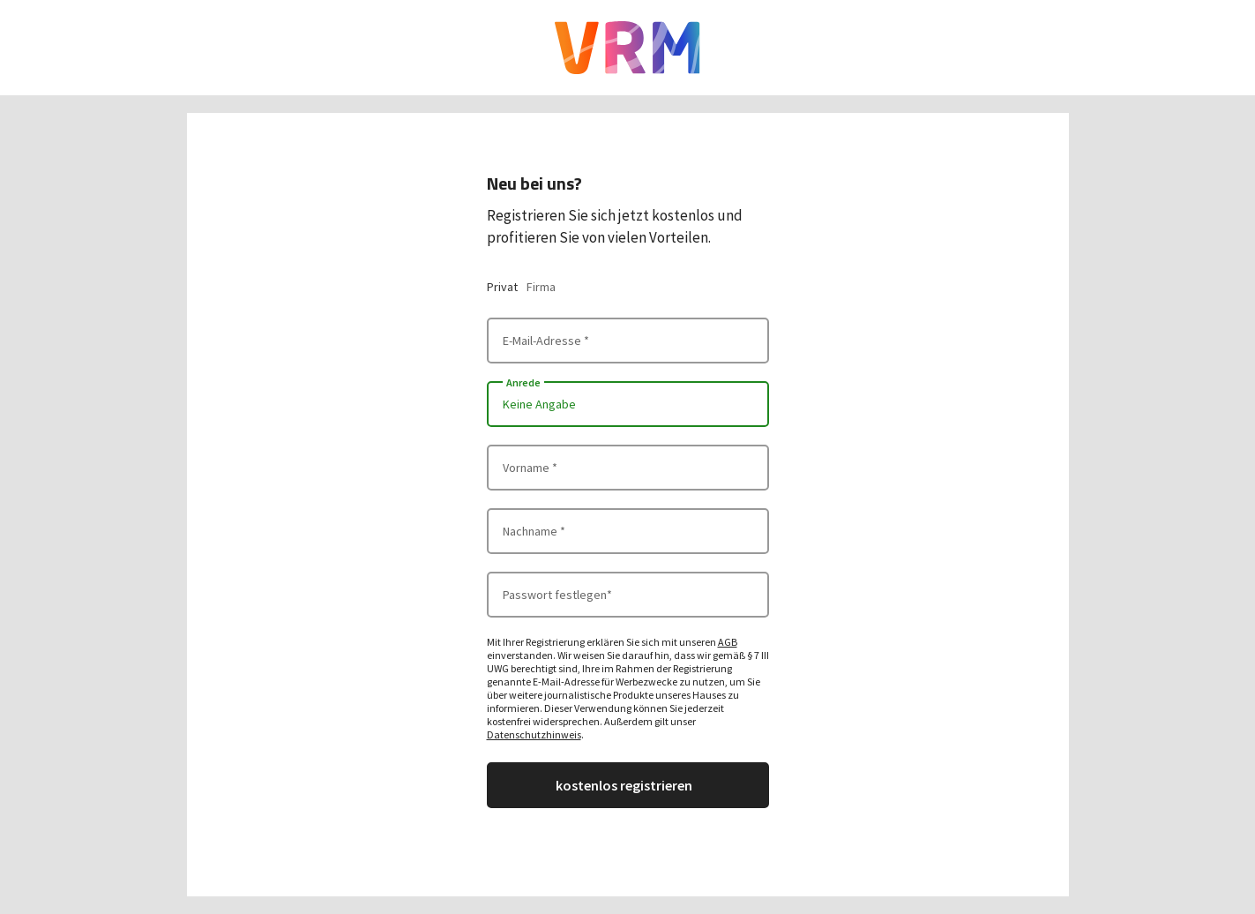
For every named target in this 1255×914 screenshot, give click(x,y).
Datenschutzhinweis (534, 734)
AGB (727, 641)
